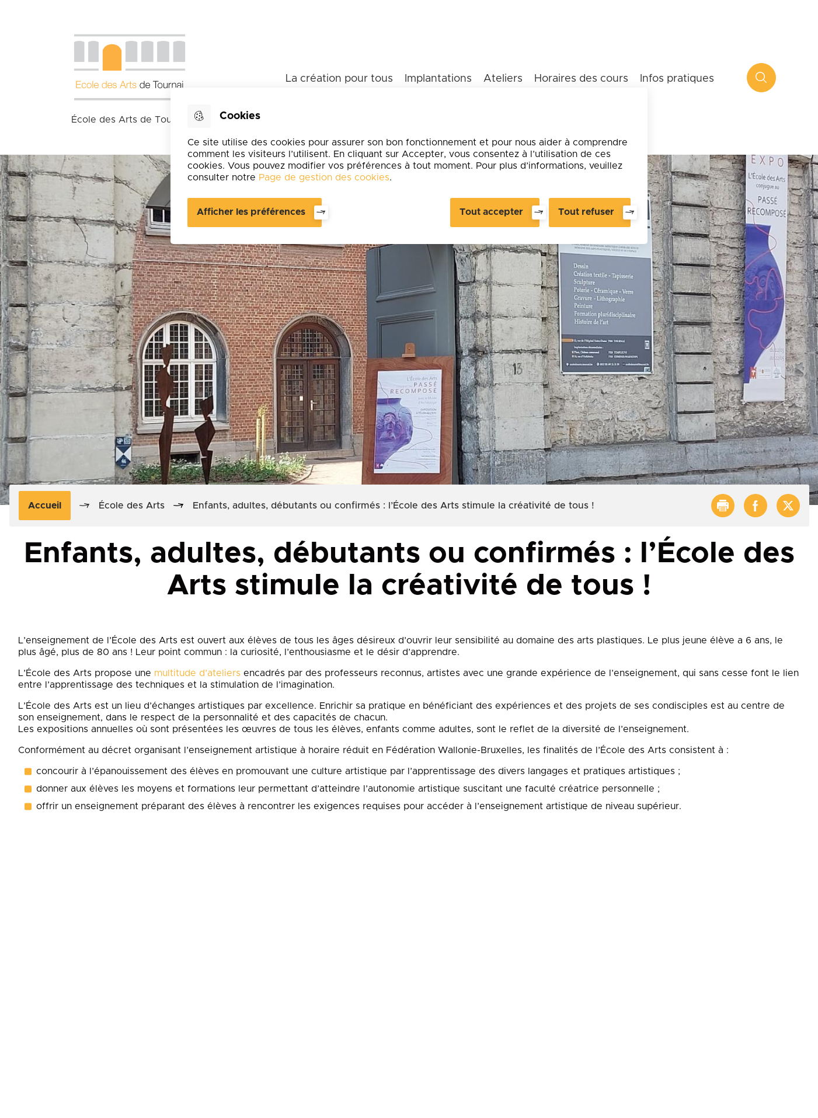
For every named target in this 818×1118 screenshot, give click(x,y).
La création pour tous (339, 79)
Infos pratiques (677, 79)
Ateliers (503, 79)
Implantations (438, 79)
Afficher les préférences (251, 212)
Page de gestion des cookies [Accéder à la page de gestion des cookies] (324, 177)
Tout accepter (491, 212)
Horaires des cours (581, 79)
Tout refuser (586, 212)
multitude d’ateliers (197, 673)
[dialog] (409, 166)
